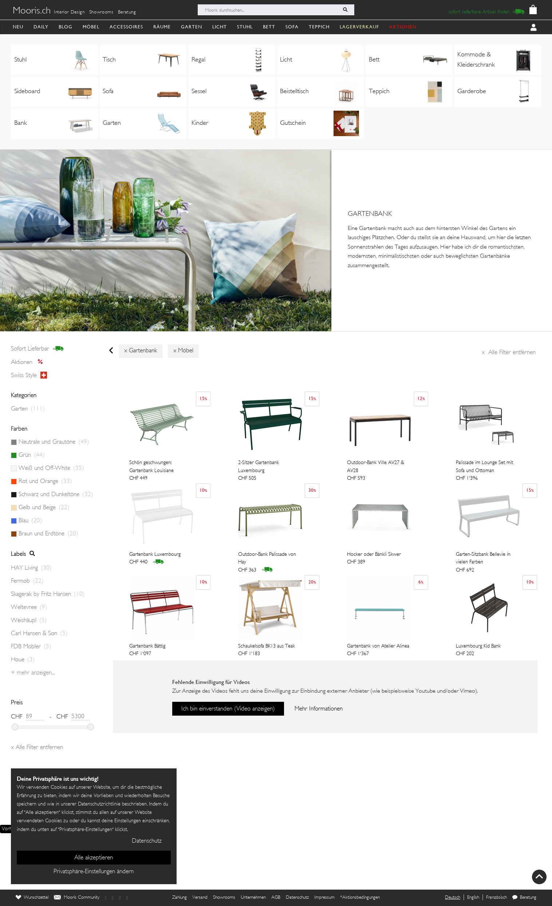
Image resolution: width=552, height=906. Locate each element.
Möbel (91, 26)
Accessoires (126, 26)
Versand (200, 897)
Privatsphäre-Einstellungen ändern (94, 872)
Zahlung (179, 897)
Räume (162, 26)
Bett (269, 26)
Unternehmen (253, 897)
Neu (18, 26)
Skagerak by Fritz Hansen (48, 594)
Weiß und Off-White (51, 468)
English (473, 897)
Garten (191, 26)
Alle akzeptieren (93, 858)
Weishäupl (29, 621)
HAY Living (31, 568)
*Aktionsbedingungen (360, 897)
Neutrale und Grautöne (54, 442)
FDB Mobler (31, 647)
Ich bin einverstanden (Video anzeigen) (228, 709)
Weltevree (29, 607)
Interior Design (69, 12)
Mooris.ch (32, 11)
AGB (275, 897)
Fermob (27, 581)
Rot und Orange (45, 481)
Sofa (292, 26)
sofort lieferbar (37, 349)
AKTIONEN (403, 26)
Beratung (127, 12)
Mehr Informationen (319, 709)
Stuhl (245, 26)
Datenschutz (297, 897)
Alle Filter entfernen (509, 353)
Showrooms (101, 12)
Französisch (496, 897)
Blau (30, 521)
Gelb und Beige (44, 508)
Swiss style (29, 376)
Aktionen (29, 362)
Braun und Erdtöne (48, 534)
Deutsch (452, 897)
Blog (65, 26)
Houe (23, 660)
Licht (219, 26)
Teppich (319, 26)
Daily (40, 26)
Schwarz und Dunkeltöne (56, 495)
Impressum (324, 897)
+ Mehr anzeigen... (33, 673)
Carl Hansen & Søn (39, 634)
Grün (32, 455)
